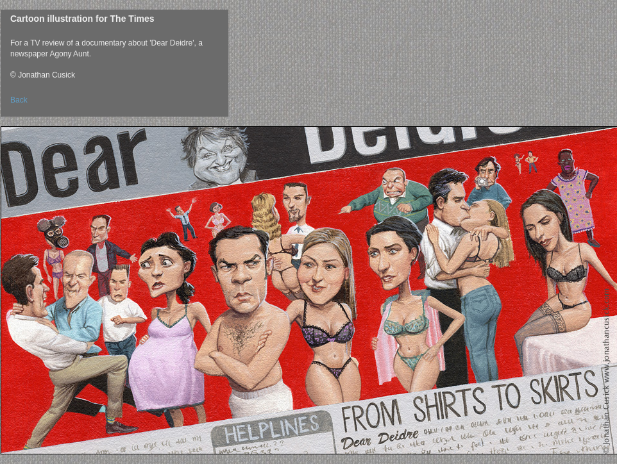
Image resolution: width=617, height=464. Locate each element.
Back (19, 99)
